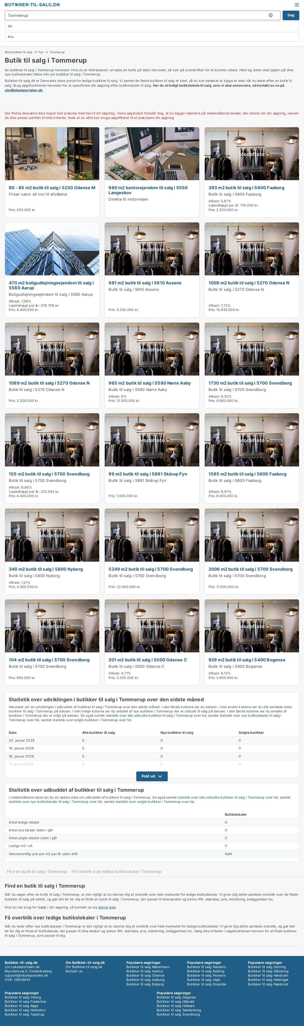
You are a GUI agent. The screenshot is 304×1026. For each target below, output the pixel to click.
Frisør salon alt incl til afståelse (38, 194)
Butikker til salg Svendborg (178, 1014)
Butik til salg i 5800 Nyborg (34, 575)
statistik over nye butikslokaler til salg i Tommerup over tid (55, 802)
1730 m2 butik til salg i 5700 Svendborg (250, 383)
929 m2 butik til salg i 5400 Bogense (247, 659)
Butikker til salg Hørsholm (268, 975)
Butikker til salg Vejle (203, 980)
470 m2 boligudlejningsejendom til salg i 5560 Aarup (51, 285)
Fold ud (148, 776)
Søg (290, 15)
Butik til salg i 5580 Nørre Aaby (138, 389)
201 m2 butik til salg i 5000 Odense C (148, 659)
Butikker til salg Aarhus (144, 971)
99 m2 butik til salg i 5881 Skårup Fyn (148, 473)
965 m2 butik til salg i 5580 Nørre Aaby (150, 383)
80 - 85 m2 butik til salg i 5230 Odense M (52, 187)
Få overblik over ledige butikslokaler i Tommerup (117, 871)
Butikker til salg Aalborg (145, 980)
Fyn (41, 52)
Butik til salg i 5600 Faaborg (235, 194)
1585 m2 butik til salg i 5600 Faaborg (247, 473)
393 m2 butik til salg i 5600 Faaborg (246, 187)
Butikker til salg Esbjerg (145, 984)
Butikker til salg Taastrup (24, 1014)
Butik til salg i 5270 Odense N (236, 289)
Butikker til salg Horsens (206, 975)
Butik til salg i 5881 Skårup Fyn (137, 480)
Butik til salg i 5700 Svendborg (237, 389)
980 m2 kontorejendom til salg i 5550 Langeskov (148, 190)
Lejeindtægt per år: (224, 205)
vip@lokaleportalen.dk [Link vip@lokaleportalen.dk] (24, 90)
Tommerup (57, 52)
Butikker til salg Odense (145, 975)
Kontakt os (74, 971)
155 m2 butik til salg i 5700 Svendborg (49, 473)
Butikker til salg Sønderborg (179, 1010)
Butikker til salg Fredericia (25, 1001)
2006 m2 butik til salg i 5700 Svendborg (251, 569)
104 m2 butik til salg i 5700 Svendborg (49, 659)
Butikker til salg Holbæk (176, 1006)
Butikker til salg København (148, 967)
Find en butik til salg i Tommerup (37, 871)
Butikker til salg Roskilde (206, 984)
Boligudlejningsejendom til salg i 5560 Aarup (51, 294)
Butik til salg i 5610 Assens (134, 289)
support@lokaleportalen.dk (26, 975)
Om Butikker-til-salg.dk (84, 967)
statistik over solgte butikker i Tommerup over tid (91, 720)
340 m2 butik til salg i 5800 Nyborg (46, 569)
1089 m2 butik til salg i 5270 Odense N (49, 383)
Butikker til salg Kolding (205, 971)
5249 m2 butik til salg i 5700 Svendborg (151, 569)
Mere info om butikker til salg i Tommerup (67, 74)
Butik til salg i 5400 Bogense (235, 666)
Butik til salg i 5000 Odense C (136, 666)
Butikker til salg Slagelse (176, 997)
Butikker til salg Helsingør (268, 980)
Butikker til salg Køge (21, 1006)
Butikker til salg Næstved (268, 984)
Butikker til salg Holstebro (25, 1010)
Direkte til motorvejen (128, 199)
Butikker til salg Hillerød (175, 1001)
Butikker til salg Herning (267, 967)
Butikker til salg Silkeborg (268, 971)
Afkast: (214, 201)
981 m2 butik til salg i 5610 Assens (145, 282)
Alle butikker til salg (18, 52)
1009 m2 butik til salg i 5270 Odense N (249, 282)
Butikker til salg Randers (206, 967)
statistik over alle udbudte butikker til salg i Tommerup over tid (156, 715)
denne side (107, 907)
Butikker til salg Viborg (23, 997)
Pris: (13, 210)
